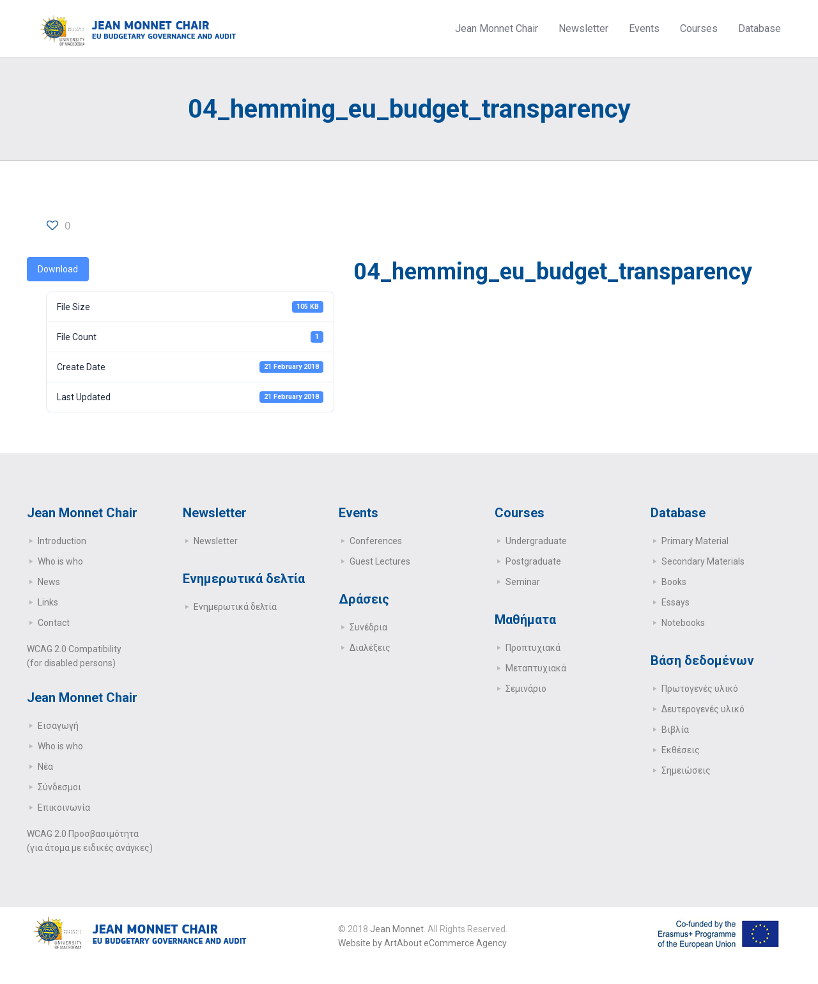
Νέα (45, 766)
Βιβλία (675, 729)
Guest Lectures (380, 561)
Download (58, 269)
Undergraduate (536, 541)
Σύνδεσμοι (59, 787)
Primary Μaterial (695, 541)
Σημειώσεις (686, 770)
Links (48, 602)
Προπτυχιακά (532, 648)
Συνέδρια (368, 627)
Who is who (60, 561)
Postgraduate (533, 561)
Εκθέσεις (680, 750)
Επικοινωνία (64, 807)
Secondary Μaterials (703, 561)
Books (673, 582)
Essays (675, 602)
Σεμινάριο (525, 688)
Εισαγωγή (58, 726)
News (49, 582)
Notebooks (683, 623)
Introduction (62, 541)
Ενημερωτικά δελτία (235, 607)
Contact (54, 623)
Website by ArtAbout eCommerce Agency (422, 943)
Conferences (376, 541)
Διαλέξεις (370, 648)
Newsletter (216, 541)
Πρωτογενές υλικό (699, 688)
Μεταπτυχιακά (535, 668)
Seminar (522, 582)
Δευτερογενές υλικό (703, 709)
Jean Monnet (397, 929)
